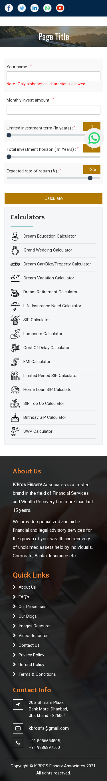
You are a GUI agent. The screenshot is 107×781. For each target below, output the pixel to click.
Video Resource (34, 635)
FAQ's (24, 596)
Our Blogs (28, 616)
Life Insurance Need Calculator (52, 305)
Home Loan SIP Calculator (48, 389)
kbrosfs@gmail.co (47, 728)
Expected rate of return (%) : (34, 171)
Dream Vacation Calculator (48, 278)
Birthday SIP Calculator (44, 417)
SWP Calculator (38, 431)
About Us (27, 587)
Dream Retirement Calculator (50, 291)
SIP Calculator (36, 319)
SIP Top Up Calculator (43, 403)
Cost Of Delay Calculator (46, 347)
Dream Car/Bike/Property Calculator (57, 264)
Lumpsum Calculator (42, 333)
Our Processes (33, 606)
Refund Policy (31, 664)
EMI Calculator (37, 361)
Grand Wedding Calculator (47, 250)
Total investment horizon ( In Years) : (42, 149)
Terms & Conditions (37, 674)
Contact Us (29, 645)
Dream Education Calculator (49, 236)
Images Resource (35, 625)
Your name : (19, 66)
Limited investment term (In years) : (41, 128)
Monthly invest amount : (30, 100)
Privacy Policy (31, 655)
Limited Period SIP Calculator (50, 375)
